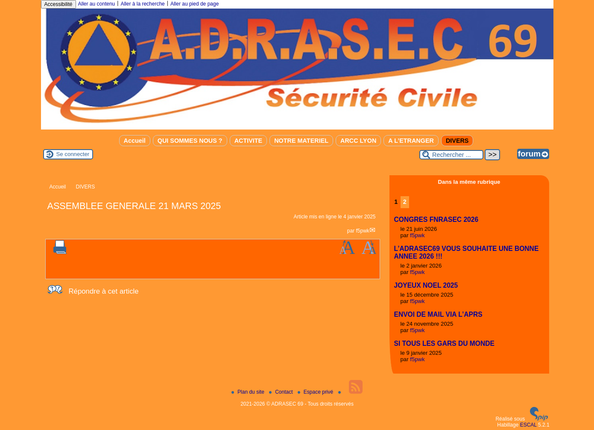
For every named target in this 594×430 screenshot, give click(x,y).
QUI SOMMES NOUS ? (190, 140)
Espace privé (316, 392)
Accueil (135, 140)
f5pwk (362, 231)
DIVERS (457, 140)
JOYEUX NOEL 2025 (426, 285)
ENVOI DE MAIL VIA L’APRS (438, 314)
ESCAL (528, 425)
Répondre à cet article (104, 291)
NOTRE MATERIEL (301, 140)
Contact (281, 392)
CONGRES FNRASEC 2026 (436, 219)
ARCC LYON (358, 140)
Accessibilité (58, 4)
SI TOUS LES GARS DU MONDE (444, 343)
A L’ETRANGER (411, 140)
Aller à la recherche (142, 4)
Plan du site (248, 392)
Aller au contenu (96, 4)
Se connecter (73, 154)
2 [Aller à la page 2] (405, 201)
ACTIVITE (248, 140)
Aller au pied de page (194, 4)
